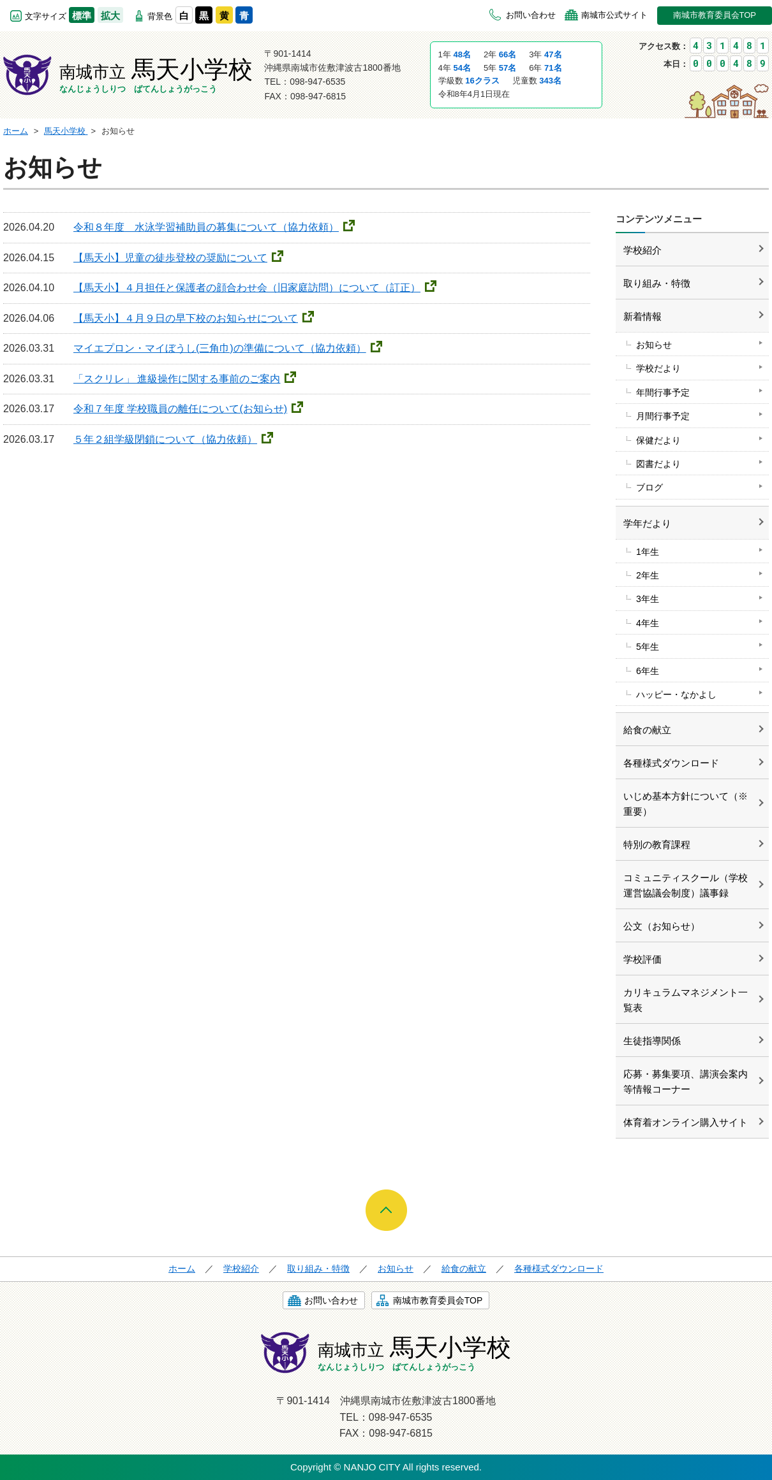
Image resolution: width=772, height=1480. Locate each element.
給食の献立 (647, 729)
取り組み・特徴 (656, 283)
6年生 (647, 671)
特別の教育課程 (656, 844)
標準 (81, 15)
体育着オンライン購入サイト (685, 1122)
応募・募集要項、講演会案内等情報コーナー (685, 1081)
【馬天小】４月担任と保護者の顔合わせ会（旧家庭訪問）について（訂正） (246, 287)
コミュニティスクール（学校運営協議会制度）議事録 (685, 885)
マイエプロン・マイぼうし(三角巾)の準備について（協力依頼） (219, 348)
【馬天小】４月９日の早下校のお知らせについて (185, 318)
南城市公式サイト (614, 15)
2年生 (647, 575)
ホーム (181, 1268)
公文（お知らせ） (661, 926)
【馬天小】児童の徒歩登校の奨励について (170, 257)
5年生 (647, 647)
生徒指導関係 (652, 1040)
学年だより (647, 523)
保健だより (658, 440)
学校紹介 (642, 250)
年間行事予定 (663, 392)
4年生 (647, 623)
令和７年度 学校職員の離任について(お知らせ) (180, 408)
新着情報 (642, 316)
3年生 (647, 599)
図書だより (658, 464)
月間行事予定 (663, 416)
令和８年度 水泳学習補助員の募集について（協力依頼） (206, 227)
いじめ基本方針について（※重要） (685, 804)
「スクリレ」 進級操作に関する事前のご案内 (176, 378)
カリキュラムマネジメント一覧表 (685, 1000)
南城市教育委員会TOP (715, 15)
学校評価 (642, 959)
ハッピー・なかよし (676, 694)
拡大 (110, 15)
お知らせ (654, 345)
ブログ (649, 487)
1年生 (647, 552)
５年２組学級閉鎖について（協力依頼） (165, 439)
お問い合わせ (531, 15)
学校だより (658, 368)
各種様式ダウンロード (671, 763)
